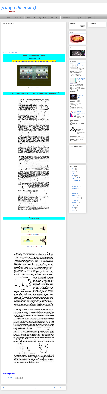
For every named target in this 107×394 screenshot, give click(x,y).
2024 (73, 169)
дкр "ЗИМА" (54, 18)
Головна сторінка (33, 388)
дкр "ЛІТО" (42, 18)
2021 (73, 176)
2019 (73, 208)
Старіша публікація (59, 388)
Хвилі (79, 127)
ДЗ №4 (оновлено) (80, 64)
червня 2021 (75, 191)
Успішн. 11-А (18, 18)
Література (79, 18)
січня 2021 (75, 202)
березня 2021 (76, 198)
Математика (67, 18)
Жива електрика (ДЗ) (80, 96)
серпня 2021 (75, 188)
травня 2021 (75, 193)
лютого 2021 (75, 200)
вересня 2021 (76, 186)
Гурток (90, 18)
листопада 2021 (76, 180)
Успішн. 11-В (31, 18)
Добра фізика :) (18, 7)
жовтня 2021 (75, 184)
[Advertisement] (34, 38)
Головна (7, 18)
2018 (73, 210)
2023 (73, 171)
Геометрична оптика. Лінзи (81, 79)
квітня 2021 (75, 195)
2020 (73, 205)
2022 (73, 173)
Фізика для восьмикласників (81, 113)
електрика (8, 380)
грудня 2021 (75, 178)
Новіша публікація (8, 388)
